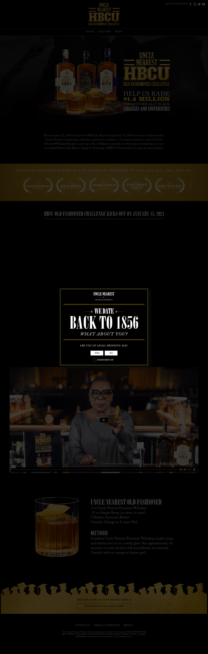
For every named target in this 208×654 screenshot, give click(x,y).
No (111, 353)
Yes (96, 353)
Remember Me (105, 360)
